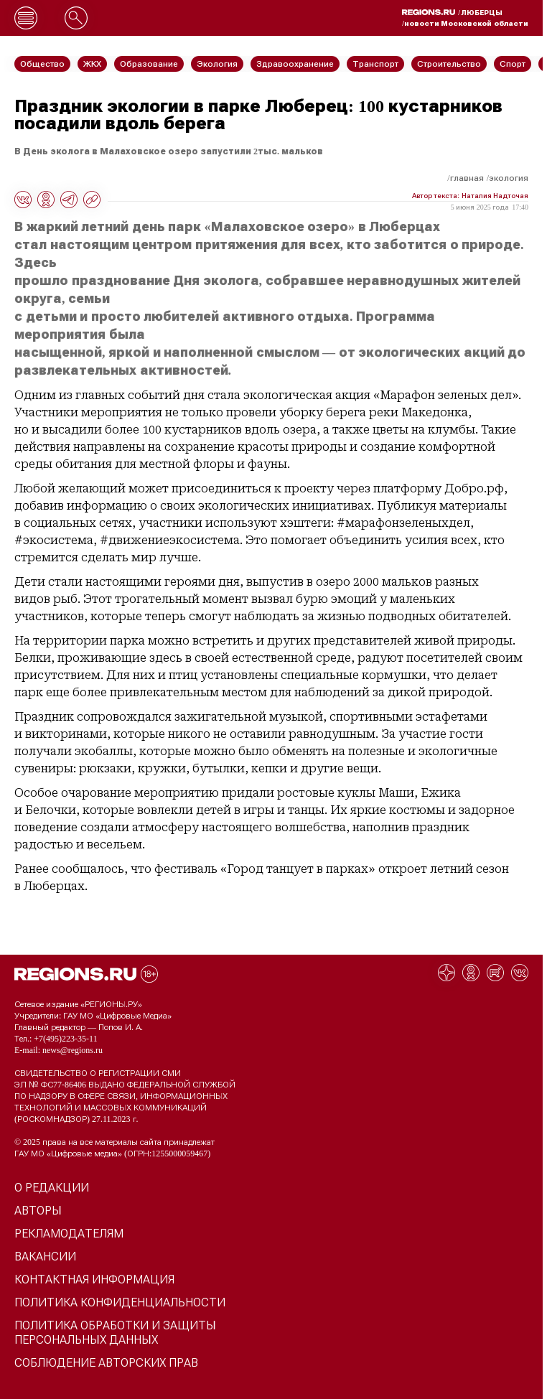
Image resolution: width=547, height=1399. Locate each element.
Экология (508, 178)
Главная (467, 178)
